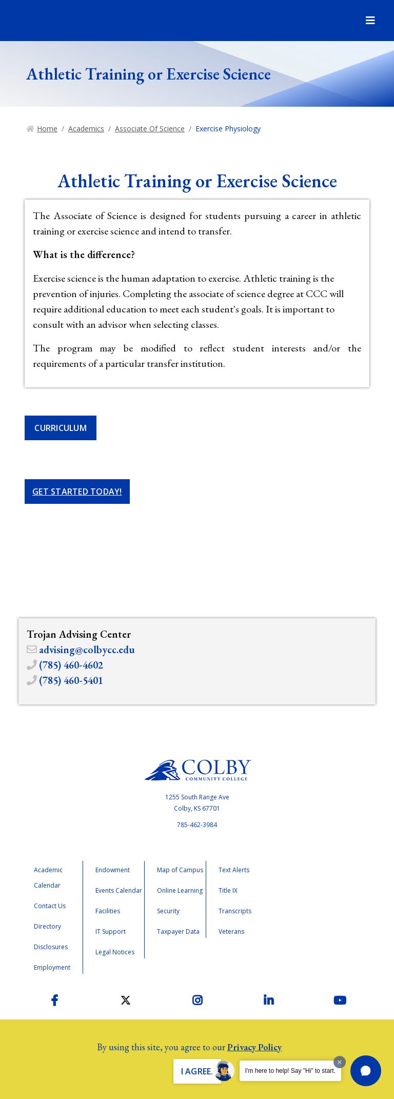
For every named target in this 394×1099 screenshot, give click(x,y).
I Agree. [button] (197, 1071)
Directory (47, 926)
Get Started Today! (77, 491)
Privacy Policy (254, 1047)
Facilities (107, 911)
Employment (52, 967)
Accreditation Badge (318, 903)
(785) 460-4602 (71, 665)
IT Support (110, 931)
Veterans (231, 931)
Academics (86, 128)
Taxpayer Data (178, 931)
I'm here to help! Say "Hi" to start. (290, 1070)
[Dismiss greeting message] (339, 1062)
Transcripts (235, 911)
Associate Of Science (150, 128)
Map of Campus (180, 870)
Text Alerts (234, 870)
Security (168, 911)
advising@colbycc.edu (87, 649)
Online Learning (180, 890)
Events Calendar (118, 890)
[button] (365, 1070)
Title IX (228, 890)
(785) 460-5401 (71, 680)
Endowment (112, 870)
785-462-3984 (197, 824)
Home (47, 128)
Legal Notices (114, 952)
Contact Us (50, 905)
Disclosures (51, 947)
